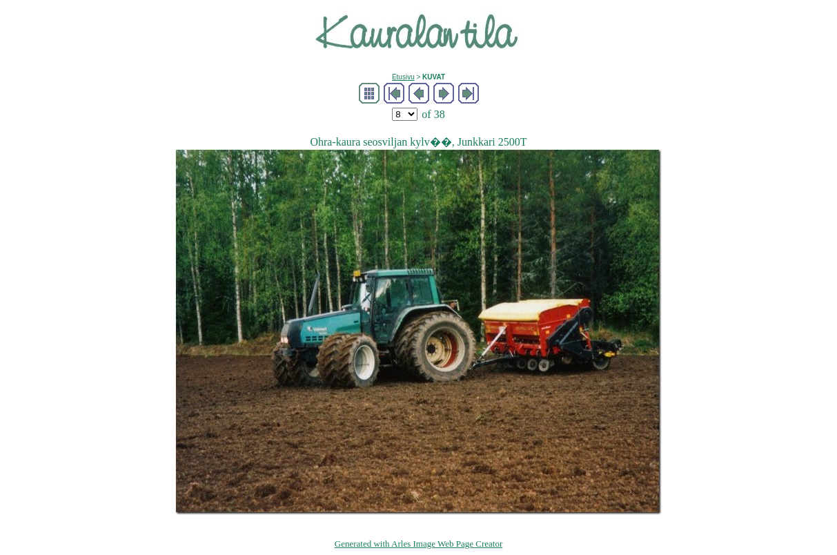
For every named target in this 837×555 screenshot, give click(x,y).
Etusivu (403, 77)
